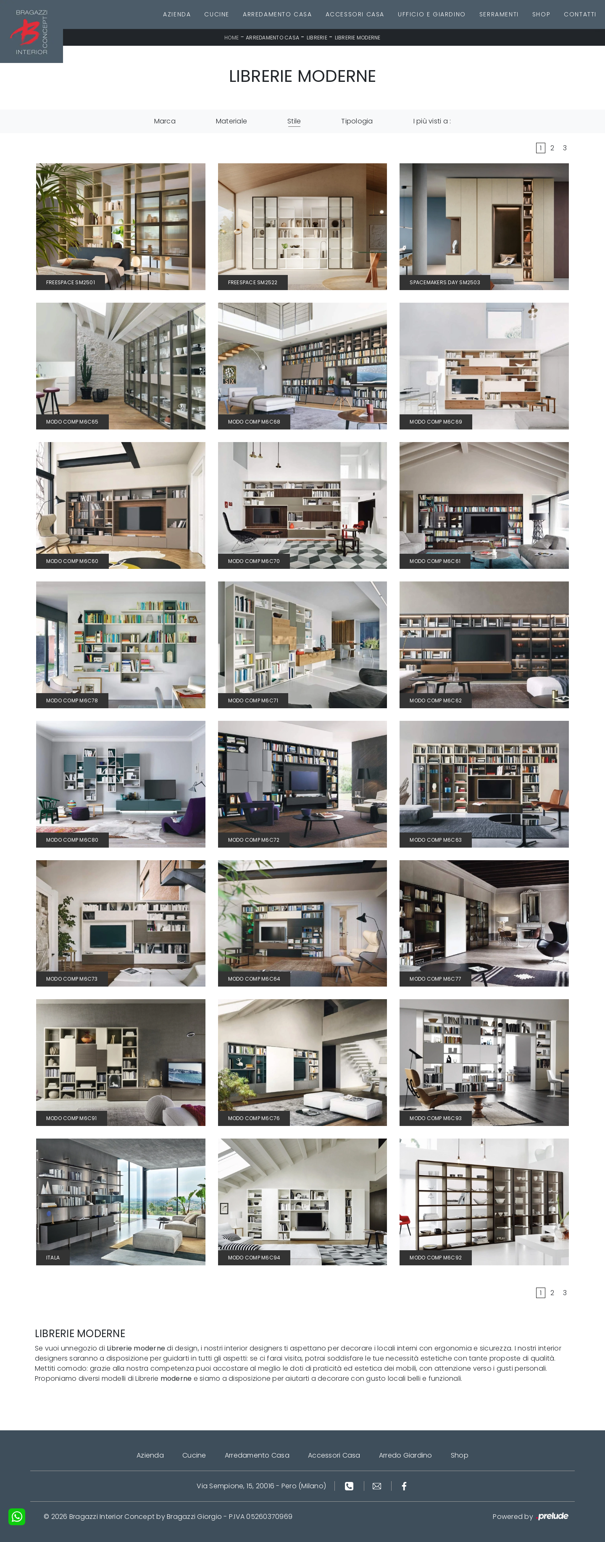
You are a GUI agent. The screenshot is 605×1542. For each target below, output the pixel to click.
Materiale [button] (231, 121)
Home (231, 37)
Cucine (216, 14)
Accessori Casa (355, 14)
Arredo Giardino (405, 1455)
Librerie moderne (358, 37)
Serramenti (499, 14)
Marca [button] (165, 121)
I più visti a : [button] (432, 121)
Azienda (177, 14)
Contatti (580, 14)
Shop (541, 14)
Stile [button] (294, 121)
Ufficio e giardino (432, 14)
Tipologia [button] (357, 121)
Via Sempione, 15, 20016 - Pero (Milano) (261, 1486)
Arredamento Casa (277, 14)
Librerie (317, 37)
